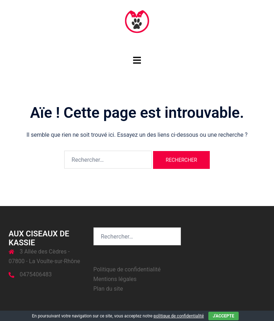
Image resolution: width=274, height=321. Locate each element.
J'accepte (223, 316)
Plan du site (108, 288)
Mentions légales (115, 279)
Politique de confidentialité (127, 269)
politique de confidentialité (178, 316)
